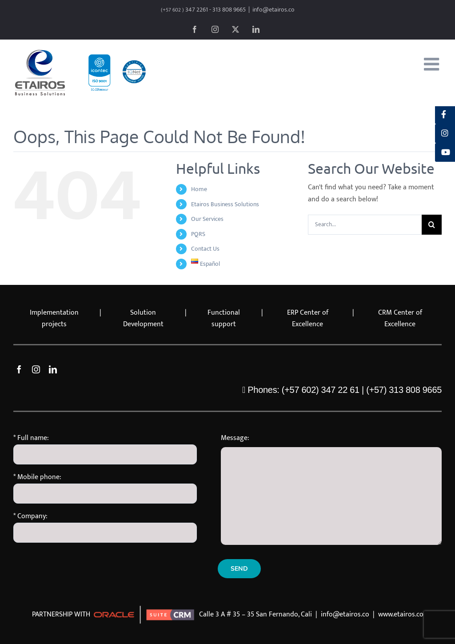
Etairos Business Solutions (225, 204)
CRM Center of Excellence (400, 319)
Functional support (224, 319)
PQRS (198, 234)
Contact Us (205, 249)
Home (199, 189)
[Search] (432, 225)
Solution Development (143, 319)
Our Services (207, 219)
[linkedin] (53, 369)
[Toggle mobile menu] (433, 64)
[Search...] (365, 225)
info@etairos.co (273, 9)
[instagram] (36, 369)
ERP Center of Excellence (307, 319)
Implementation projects (54, 319)
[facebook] (19, 369)
